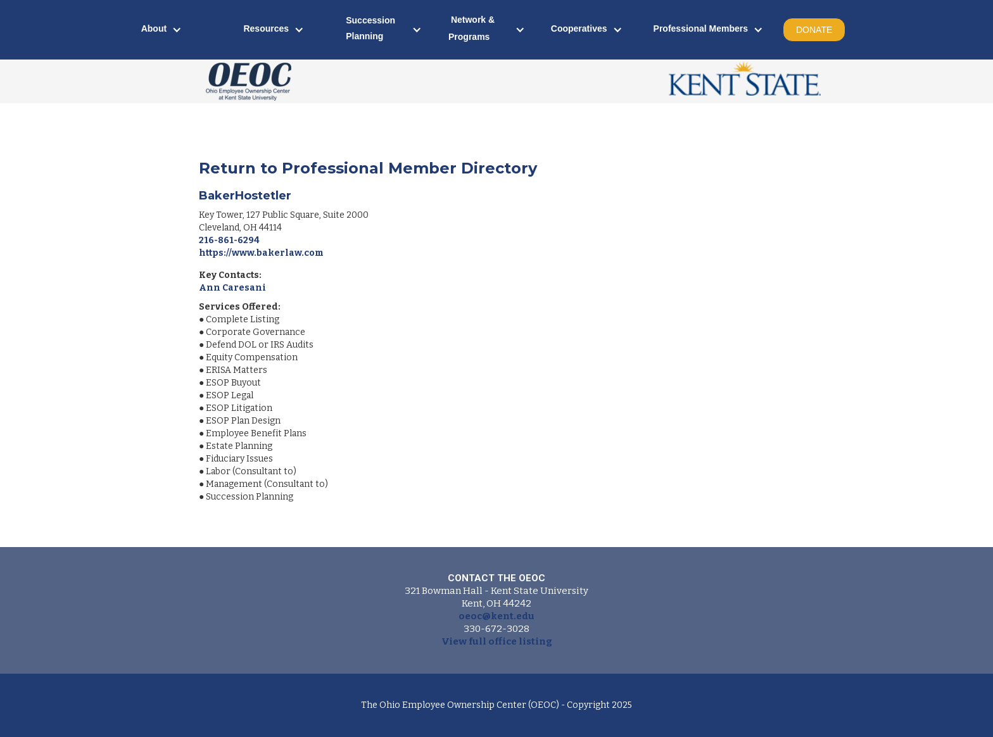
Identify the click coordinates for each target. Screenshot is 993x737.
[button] (162, 30)
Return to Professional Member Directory (368, 168)
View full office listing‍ (496, 641)
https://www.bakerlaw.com (261, 253)
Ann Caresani (232, 287)
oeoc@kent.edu (496, 616)
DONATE (814, 30)
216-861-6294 (229, 240)
